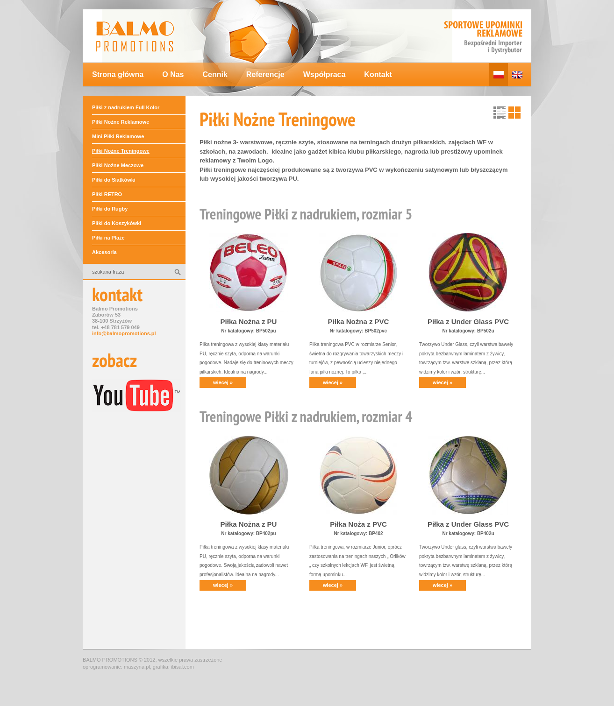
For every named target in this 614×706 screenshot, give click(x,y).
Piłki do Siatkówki (114, 180)
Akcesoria (104, 252)
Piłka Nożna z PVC (358, 321)
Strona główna (117, 74)
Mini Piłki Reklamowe (118, 136)
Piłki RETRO (107, 194)
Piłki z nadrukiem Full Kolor (125, 107)
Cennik (214, 74)
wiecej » (223, 382)
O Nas (173, 74)
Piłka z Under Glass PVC (468, 321)
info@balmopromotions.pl (124, 333)
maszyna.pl (137, 667)
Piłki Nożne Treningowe (121, 151)
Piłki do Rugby (110, 209)
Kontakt (378, 74)
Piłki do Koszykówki (116, 223)
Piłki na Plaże (108, 237)
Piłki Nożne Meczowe (117, 165)
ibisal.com (182, 667)
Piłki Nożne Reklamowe (120, 122)
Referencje (265, 74)
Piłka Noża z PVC (358, 524)
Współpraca (324, 74)
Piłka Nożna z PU (249, 321)
